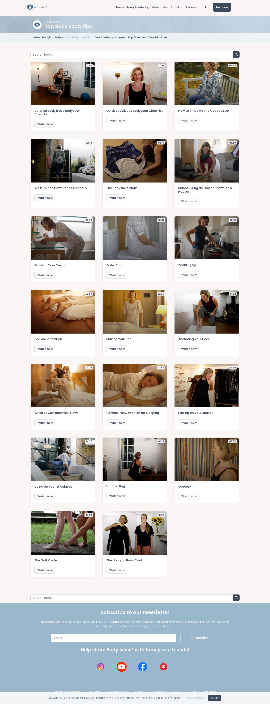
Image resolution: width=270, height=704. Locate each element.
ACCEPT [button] (215, 698)
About (177, 7)
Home (120, 7)
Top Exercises (137, 37)
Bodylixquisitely (52, 37)
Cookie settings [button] (195, 698)
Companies (160, 7)
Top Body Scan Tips (78, 37)
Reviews (191, 7)
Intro (36, 37)
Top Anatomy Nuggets (109, 37)
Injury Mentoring (138, 7)
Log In (204, 7)
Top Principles (157, 37)
